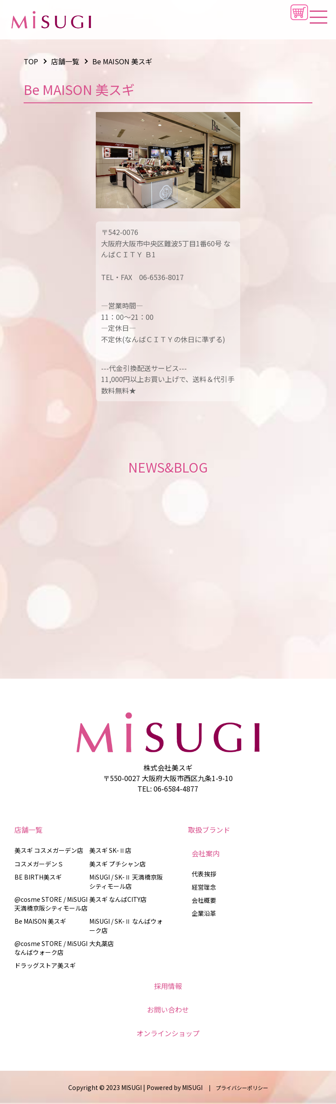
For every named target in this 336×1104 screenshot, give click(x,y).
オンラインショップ (168, 1033)
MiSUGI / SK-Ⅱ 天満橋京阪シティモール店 (126, 881)
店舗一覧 (28, 829)
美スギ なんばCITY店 (118, 899)
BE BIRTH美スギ (38, 877)
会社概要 (204, 900)
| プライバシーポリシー (236, 1087)
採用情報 (168, 986)
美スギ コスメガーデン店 (48, 850)
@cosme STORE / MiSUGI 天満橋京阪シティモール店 (51, 903)
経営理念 (204, 887)
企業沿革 (204, 913)
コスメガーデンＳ (38, 863)
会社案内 (206, 853)
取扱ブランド (209, 829)
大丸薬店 (101, 943)
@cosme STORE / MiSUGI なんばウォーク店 (51, 948)
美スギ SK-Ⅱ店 (110, 850)
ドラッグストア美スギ (45, 965)
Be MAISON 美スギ (40, 921)
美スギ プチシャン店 (117, 863)
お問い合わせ (168, 1009)
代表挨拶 (204, 873)
